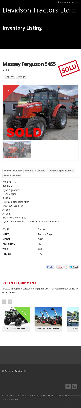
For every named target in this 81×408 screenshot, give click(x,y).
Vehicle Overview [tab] (12, 170)
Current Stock (32, 395)
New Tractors (16, 395)
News (44, 395)
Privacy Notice (10, 399)
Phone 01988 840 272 (68, 2)
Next (20, 77)
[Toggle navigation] (73, 11)
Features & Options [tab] (35, 170)
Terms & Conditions (58, 395)
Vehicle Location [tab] (12, 175)
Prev (12, 77)
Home (5, 395)
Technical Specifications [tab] (60, 170)
